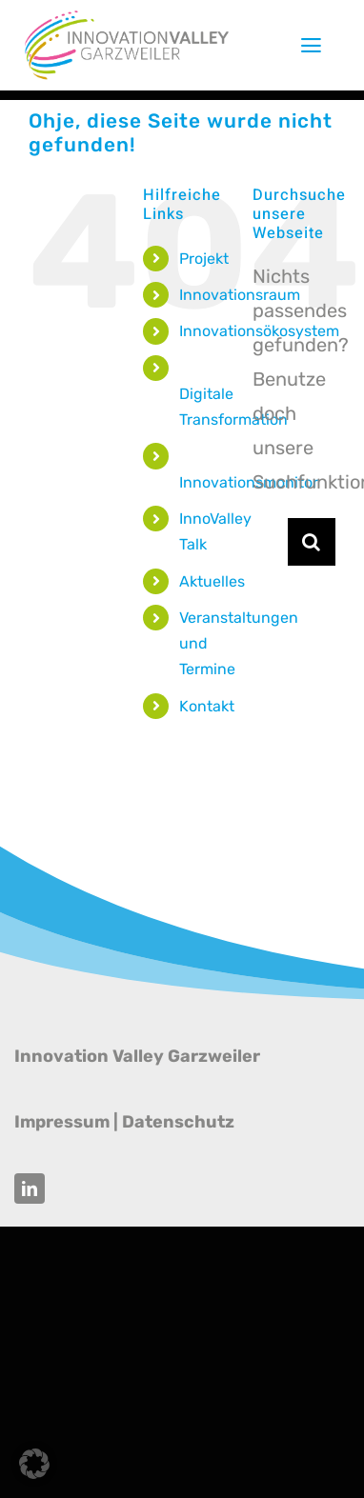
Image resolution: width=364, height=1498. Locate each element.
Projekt (204, 259)
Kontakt (206, 706)
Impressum (62, 1121)
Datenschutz (178, 1121)
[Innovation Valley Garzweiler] (127, 17)
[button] (34, 1463)
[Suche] (311, 542)
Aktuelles (212, 581)
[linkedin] (29, 1188)
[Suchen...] (270, 542)
